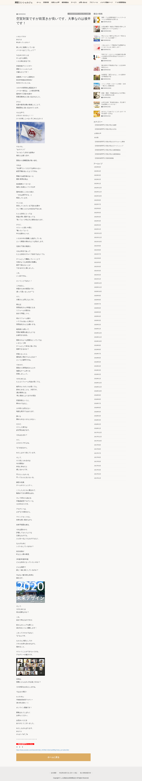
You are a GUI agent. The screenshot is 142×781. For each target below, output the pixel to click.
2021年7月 (97, 254)
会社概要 (53, 773)
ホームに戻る (53, 757)
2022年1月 (97, 229)
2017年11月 (98, 436)
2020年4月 (97, 316)
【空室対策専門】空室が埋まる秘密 (79, 13)
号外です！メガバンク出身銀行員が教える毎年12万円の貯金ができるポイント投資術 (113, 56)
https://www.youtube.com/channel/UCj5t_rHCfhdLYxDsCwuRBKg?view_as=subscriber (42, 750)
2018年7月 (97, 403)
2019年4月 (97, 366)
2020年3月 (97, 320)
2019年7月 (97, 353)
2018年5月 (97, 411)
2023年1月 (97, 183)
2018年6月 (97, 407)
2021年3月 (97, 270)
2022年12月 (98, 187)
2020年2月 (97, 324)
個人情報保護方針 (85, 773)
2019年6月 (97, 358)
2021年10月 (98, 241)
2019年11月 (98, 337)
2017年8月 (97, 449)
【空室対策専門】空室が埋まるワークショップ (108, 146)
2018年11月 (98, 387)
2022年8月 (97, 200)
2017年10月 (98, 441)
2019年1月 (97, 378)
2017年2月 (97, 474)
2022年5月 (97, 212)
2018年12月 (98, 383)
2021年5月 (97, 262)
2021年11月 (98, 237)
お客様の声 (97, 133)
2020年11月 (98, 287)
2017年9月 (97, 445)
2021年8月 (97, 250)
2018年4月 (97, 416)
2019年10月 (98, 341)
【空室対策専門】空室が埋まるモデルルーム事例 (109, 141)
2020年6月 (97, 308)
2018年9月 (97, 395)
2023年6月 (97, 167)
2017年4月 (97, 465)
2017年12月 (98, 432)
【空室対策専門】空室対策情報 (104, 158)
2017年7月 (97, 453)
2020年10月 (98, 291)
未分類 (96, 137)
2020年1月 (97, 328)
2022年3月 (97, 221)
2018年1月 (97, 428)
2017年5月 (97, 461)
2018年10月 (98, 391)
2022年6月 (97, 208)
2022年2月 (97, 225)
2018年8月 (97, 399)
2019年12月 (98, 333)
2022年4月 (97, 217)
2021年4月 (97, 266)
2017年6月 (97, 457)
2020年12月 (98, 283)
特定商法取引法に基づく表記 (68, 773)
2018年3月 (97, 420)
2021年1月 (97, 279)
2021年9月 (97, 246)
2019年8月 (97, 349)
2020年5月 (97, 312)
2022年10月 (98, 196)
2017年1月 (97, 478)
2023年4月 (97, 171)
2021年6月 (97, 258)
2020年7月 (97, 304)
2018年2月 (97, 424)
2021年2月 (97, 275)
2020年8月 (97, 300)
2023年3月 (97, 175)
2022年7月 (97, 204)
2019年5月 (97, 362)
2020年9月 (97, 295)
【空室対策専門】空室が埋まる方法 (105, 129)
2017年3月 (97, 470)
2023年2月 (97, 179)
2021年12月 (98, 233)
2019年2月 (97, 374)
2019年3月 (97, 370)
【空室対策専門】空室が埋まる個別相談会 (107, 150)
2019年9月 (97, 345)
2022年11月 (98, 192)
